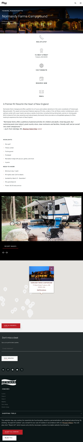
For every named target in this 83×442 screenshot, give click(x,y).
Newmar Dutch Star (30, 129)
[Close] (51, 268)
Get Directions (41, 290)
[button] (26, 287)
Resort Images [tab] (10, 246)
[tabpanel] (41, 226)
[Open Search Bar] (75, 3)
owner (39, 129)
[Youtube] (17, 369)
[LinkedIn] (3, 369)
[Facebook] (8, 369)
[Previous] (3, 252)
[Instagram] (12, 369)
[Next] (6, 252)
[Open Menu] (80, 3)
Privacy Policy (67, 423)
